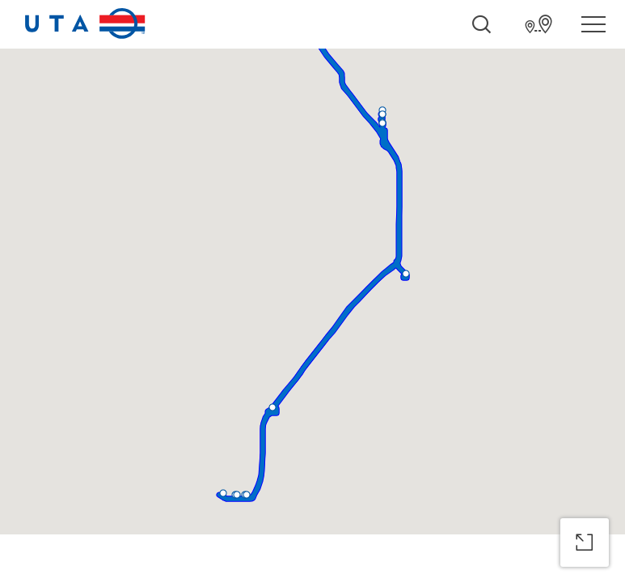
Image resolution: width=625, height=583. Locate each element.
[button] (406, 274)
